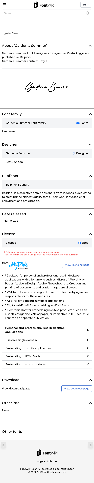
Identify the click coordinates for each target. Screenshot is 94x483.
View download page (76, 388)
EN (86, 4)
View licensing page (77, 264)
